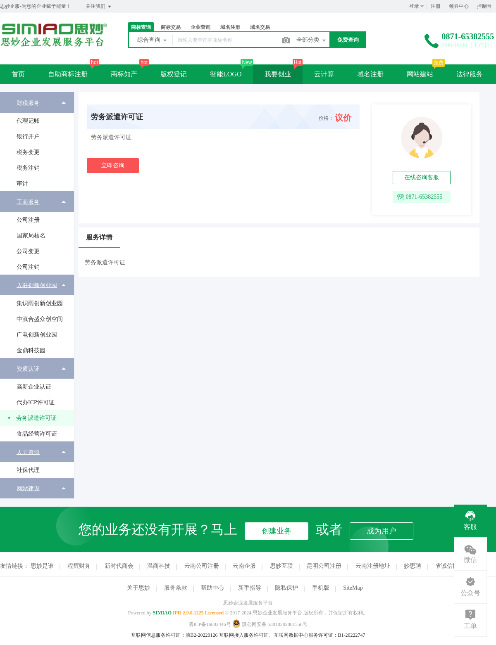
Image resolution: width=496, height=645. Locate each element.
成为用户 (381, 531)
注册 (436, 6)
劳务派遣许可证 (36, 418)
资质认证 (28, 368)
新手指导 (249, 588)
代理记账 (28, 121)
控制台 (484, 6)
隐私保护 (286, 588)
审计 (22, 183)
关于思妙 (138, 588)
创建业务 (276, 531)
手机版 (320, 588)
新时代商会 (119, 566)
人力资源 (28, 452)
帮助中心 (212, 588)
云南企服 (244, 566)
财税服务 (28, 103)
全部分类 (311, 40)
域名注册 (230, 27)
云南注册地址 (372, 566)
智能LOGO (225, 74)
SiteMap (352, 588)
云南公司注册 (201, 566)
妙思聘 (412, 566)
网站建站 (420, 74)
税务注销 (28, 168)
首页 (18, 74)
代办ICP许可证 (36, 402)
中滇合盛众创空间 (40, 319)
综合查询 (152, 40)
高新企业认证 (34, 387)
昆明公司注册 (324, 566)
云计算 (324, 74)
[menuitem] (37, 141)
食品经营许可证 (37, 434)
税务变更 (28, 152)
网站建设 (28, 488)
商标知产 (124, 74)
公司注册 (28, 220)
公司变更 (28, 251)
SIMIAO (162, 613)
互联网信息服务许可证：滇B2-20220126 (174, 635)
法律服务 (469, 74)
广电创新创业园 (37, 335)
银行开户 (28, 136)
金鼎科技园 (31, 350)
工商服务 (28, 202)
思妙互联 (281, 566)
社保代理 (28, 470)
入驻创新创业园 (37, 285)
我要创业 (278, 74)
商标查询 (141, 27)
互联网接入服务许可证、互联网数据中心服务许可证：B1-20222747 (292, 635)
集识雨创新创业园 (40, 303)
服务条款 (175, 588)
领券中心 (459, 6)
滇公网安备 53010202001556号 (270, 624)
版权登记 (173, 74)
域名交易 (260, 27)
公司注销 (28, 267)
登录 (414, 6)
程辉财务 (79, 566)
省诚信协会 (449, 566)
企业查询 (200, 27)
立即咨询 (112, 165)
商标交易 (171, 27)
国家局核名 (31, 235)
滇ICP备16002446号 (209, 624)
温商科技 (158, 566)
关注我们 (99, 6)
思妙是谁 (42, 566)
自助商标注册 (68, 74)
